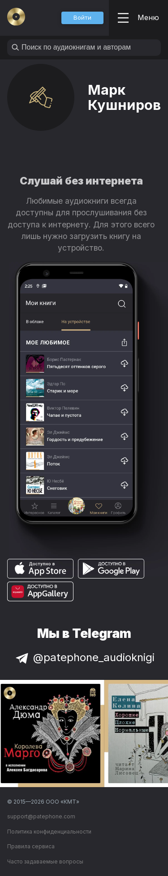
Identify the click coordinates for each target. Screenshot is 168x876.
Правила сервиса (31, 846)
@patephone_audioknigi (84, 657)
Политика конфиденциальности (49, 831)
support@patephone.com (41, 816)
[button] (82, 18)
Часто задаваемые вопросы (45, 861)
